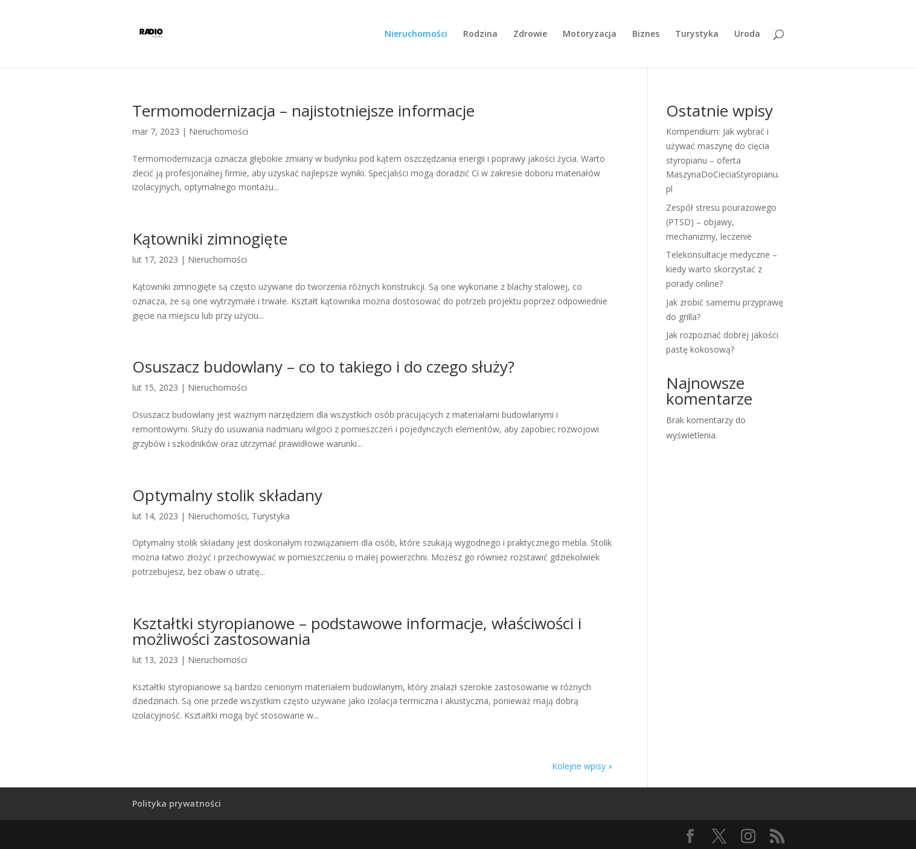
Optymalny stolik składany (227, 495)
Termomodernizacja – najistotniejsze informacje (303, 110)
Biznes (645, 34)
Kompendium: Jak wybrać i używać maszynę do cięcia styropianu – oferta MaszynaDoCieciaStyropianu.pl (723, 160)
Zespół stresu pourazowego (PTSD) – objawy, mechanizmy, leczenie (721, 222)
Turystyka (697, 34)
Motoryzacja (590, 34)
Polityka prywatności (176, 803)
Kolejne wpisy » (582, 766)
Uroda (747, 34)
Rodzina (480, 34)
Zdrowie (530, 34)
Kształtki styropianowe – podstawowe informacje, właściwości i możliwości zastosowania (356, 631)
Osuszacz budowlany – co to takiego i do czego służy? (323, 366)
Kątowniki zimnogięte (209, 238)
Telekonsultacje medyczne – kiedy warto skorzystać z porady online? (721, 269)
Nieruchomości (416, 34)
